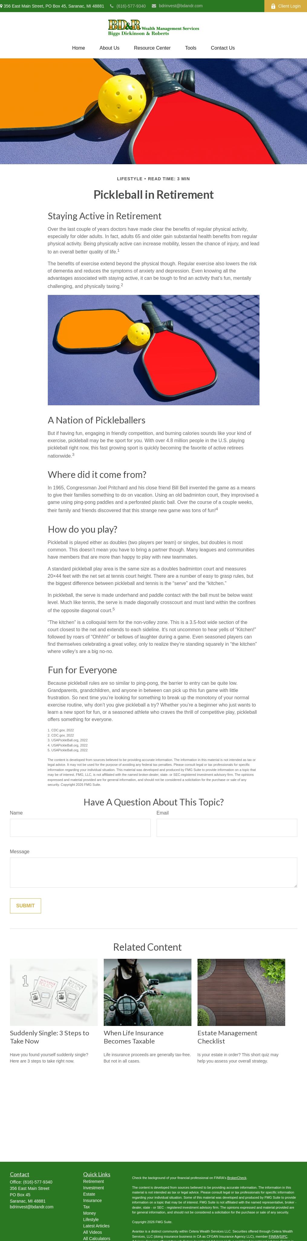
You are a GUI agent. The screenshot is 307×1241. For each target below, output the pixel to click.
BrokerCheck (237, 1178)
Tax (86, 1206)
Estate (89, 1194)
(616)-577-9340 (128, 6)
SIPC (284, 1236)
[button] (79, 48)
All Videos (92, 1232)
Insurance (92, 1200)
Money (89, 1213)
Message (20, 851)
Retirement (93, 1181)
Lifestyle (91, 1219)
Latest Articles (96, 1225)
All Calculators (96, 1238)
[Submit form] (25, 905)
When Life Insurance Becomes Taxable (134, 1037)
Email (163, 812)
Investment (93, 1187)
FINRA (274, 1236)
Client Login (286, 6)
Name (16, 812)
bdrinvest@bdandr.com (177, 5)
